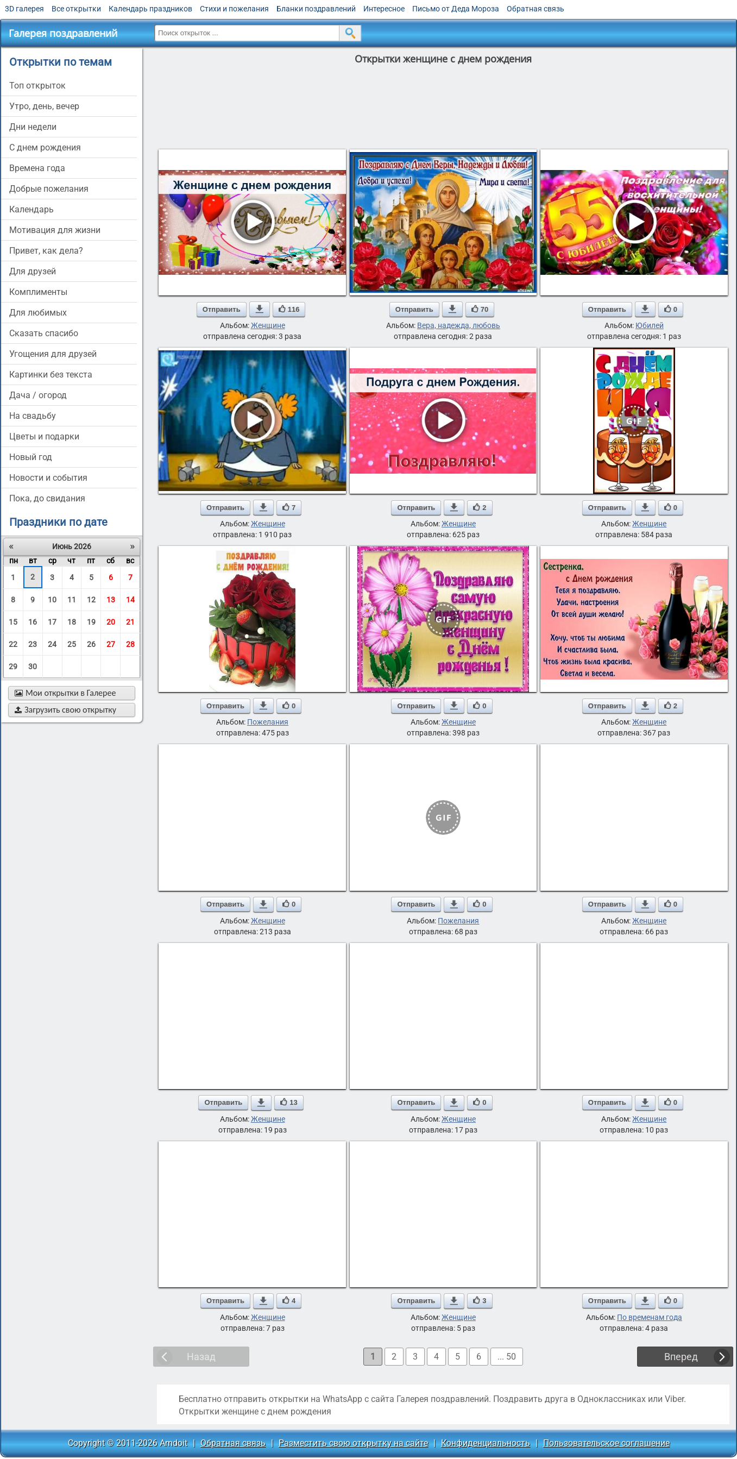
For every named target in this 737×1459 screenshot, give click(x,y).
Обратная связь (535, 8)
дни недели (32, 127)
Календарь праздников (150, 8)
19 (91, 622)
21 (130, 622)
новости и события (48, 478)
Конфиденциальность (485, 1443)
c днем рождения (45, 147)
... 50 (506, 1356)
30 (32, 666)
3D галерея (24, 8)
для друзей (32, 271)
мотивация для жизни (54, 230)
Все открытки (76, 8)
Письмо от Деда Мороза (455, 8)
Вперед (681, 1356)
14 (130, 599)
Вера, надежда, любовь (458, 325)
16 (32, 622)
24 (52, 644)
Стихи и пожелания (234, 8)
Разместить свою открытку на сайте (353, 1443)
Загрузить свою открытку (65, 710)
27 (110, 644)
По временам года (649, 1317)
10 (52, 599)
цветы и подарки (44, 436)
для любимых (38, 312)
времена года (37, 168)
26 (91, 644)
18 (71, 622)
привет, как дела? (46, 251)
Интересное (384, 8)
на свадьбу (32, 416)
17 (52, 622)
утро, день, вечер (44, 106)
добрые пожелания (49, 189)
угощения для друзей (53, 354)
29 (13, 666)
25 (71, 644)
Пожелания (267, 722)
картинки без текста (50, 374)
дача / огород (38, 395)
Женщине (268, 325)
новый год (30, 457)
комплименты (38, 292)
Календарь (31, 209)
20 (110, 622)
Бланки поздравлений (316, 8)
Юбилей (649, 325)
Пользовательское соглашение (606, 1443)
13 (110, 599)
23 (32, 644)
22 (13, 644)
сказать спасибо (43, 333)
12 (91, 599)
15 (13, 622)
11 (71, 599)
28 (130, 644)
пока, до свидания (47, 498)
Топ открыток (37, 85)
